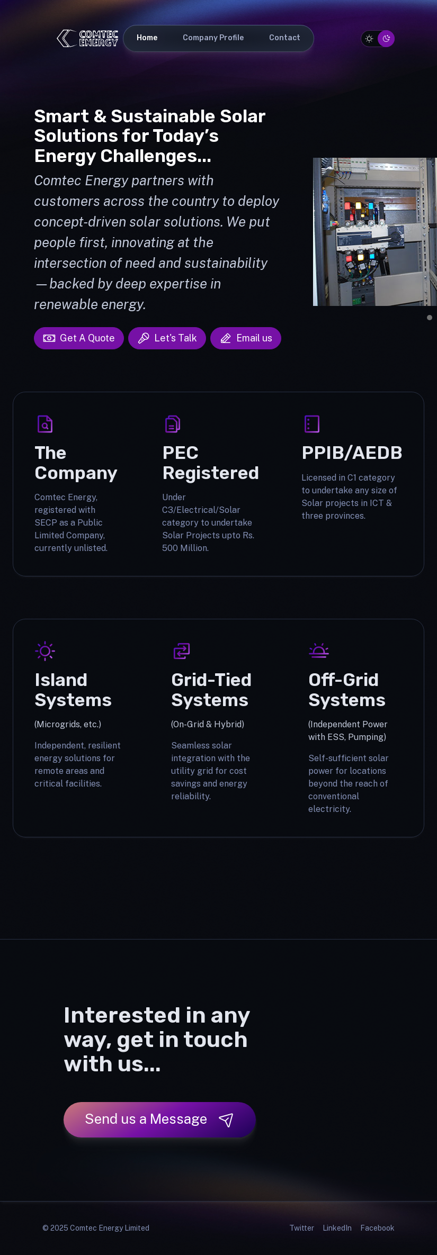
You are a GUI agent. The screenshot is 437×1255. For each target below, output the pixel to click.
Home (147, 37)
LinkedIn (337, 1228)
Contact (284, 37)
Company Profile (213, 37)
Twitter (301, 1228)
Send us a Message (160, 1119)
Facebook (377, 1228)
